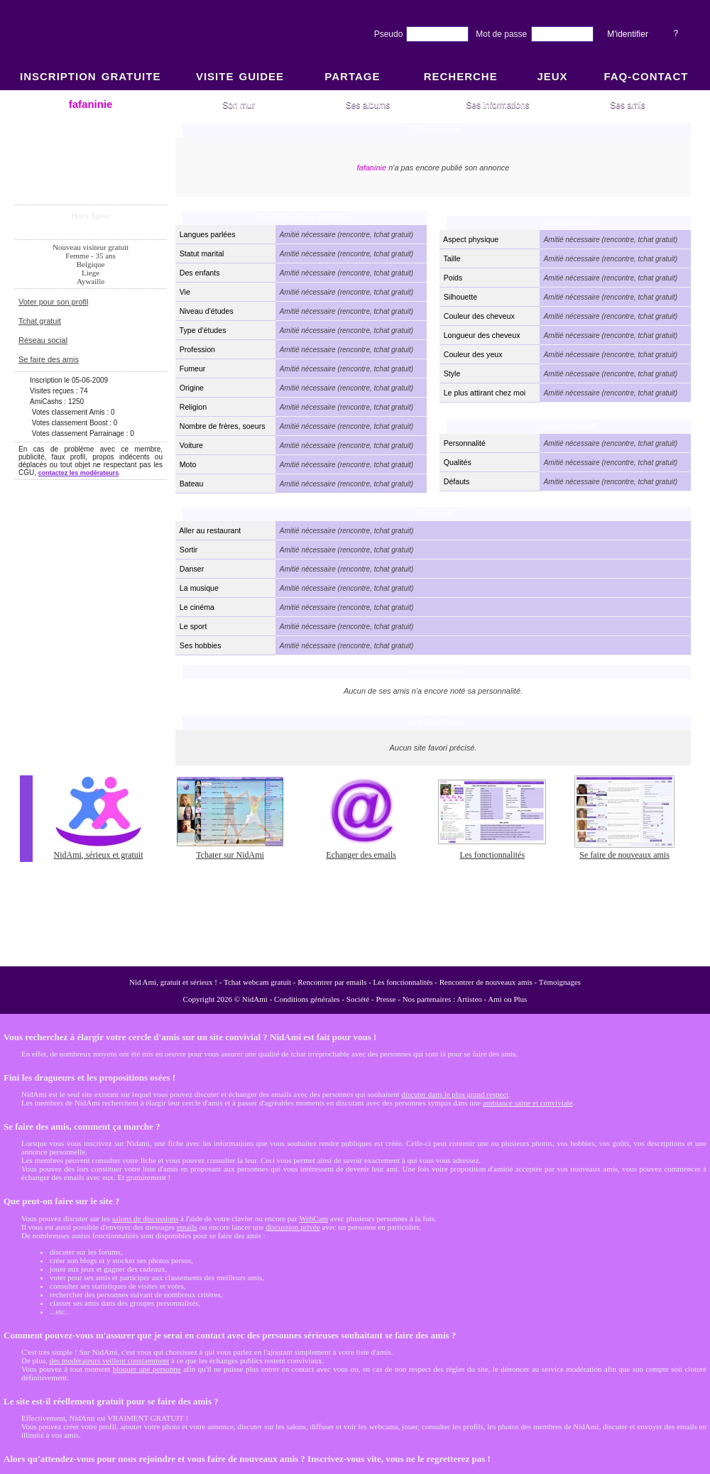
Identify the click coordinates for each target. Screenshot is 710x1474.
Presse (385, 999)
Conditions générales (307, 999)
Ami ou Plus (507, 999)
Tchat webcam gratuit (257, 982)
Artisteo (469, 999)
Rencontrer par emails (331, 982)
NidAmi (255, 999)
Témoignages (560, 982)
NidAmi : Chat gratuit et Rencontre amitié (355, 527)
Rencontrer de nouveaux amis (485, 982)
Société (357, 999)
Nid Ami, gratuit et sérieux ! (173, 982)
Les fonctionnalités (403, 982)
